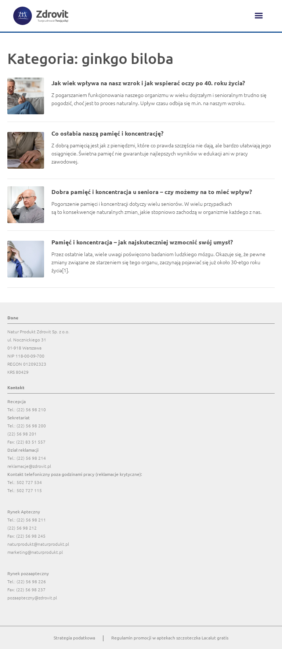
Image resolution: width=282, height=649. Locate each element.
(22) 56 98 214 (31, 458)
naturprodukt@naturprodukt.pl (38, 544)
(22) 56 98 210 (31, 409)
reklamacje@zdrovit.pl (29, 466)
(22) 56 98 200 (31, 426)
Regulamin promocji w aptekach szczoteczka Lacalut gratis (169, 638)
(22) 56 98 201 (22, 434)
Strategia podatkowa (74, 638)
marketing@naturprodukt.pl (35, 552)
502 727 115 (29, 490)
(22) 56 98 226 (31, 581)
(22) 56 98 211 (31, 520)
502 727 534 (29, 482)
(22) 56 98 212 (22, 528)
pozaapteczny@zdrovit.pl (32, 597)
